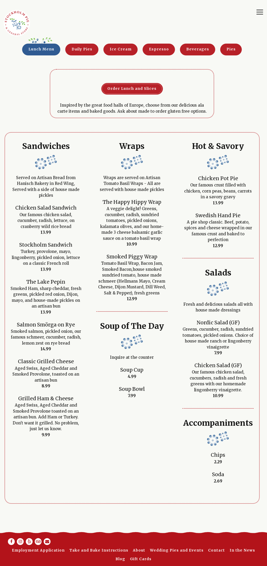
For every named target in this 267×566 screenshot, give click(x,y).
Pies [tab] (223, 49)
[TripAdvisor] (38, 541)
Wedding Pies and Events (177, 550)
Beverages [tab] (189, 49)
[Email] (47, 541)
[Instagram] (20, 541)
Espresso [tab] (151, 49)
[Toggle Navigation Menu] (260, 12)
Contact (216, 550)
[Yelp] (29, 541)
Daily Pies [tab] (73, 49)
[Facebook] (11, 541)
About (139, 550)
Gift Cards (141, 559)
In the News (242, 550)
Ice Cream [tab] (112, 49)
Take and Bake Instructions (98, 550)
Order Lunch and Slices (123, 88)
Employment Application (38, 550)
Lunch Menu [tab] (33, 49)
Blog (120, 559)
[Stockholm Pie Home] (17, 23)
